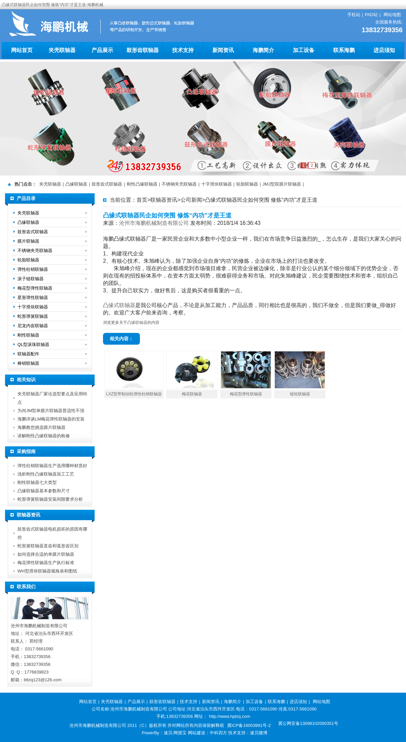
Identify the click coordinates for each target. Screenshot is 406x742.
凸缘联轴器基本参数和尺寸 (43, 490)
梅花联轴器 (192, 394)
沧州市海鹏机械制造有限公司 (154, 223)
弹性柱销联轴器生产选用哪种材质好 (52, 465)
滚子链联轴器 (30, 278)
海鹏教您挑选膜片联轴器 (41, 427)
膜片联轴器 (28, 241)
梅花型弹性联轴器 (246, 394)
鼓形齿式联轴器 (107, 184)
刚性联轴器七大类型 (37, 482)
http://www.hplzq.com (229, 716)
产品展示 (102, 50)
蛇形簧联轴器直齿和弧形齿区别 (48, 545)
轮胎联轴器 (247, 184)
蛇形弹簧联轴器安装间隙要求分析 (50, 499)
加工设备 (303, 50)
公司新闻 (191, 200)
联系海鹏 (344, 50)
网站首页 (22, 50)
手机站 (353, 14)
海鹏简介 (263, 50)
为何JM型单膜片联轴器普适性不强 (50, 410)
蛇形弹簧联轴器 (32, 316)
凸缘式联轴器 (119, 305)
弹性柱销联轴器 (32, 269)
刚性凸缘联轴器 (142, 184)
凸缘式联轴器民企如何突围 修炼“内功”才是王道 (261, 200)
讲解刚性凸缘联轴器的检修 (43, 435)
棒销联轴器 (28, 363)
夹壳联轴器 (62, 50)
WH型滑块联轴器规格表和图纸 (47, 571)
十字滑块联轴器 (216, 184)
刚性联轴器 (28, 335)
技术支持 (183, 50)
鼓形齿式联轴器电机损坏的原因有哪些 (52, 533)
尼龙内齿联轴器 (32, 325)
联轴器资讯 (163, 200)
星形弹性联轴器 (32, 297)
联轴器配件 (28, 353)
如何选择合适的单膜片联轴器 (45, 554)
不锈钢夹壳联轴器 (179, 184)
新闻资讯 (223, 50)
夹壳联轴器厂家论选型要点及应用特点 (52, 398)
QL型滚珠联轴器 (33, 344)
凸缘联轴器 (76, 184)
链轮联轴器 (300, 394)
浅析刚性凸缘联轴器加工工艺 (45, 474)
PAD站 (371, 14)
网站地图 (392, 14)
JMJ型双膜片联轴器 (281, 184)
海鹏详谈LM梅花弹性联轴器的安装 (51, 419)
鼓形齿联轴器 (142, 50)
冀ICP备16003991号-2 (249, 725)
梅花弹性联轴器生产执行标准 (45, 562)
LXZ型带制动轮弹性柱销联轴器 (134, 394)
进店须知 (384, 50)
